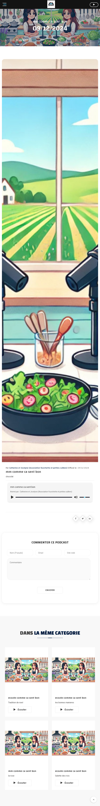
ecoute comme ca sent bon (23, 697)
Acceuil (10, 40)
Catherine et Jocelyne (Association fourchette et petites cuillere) (38, 468)
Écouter (20, 709)
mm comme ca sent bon (22, 771)
